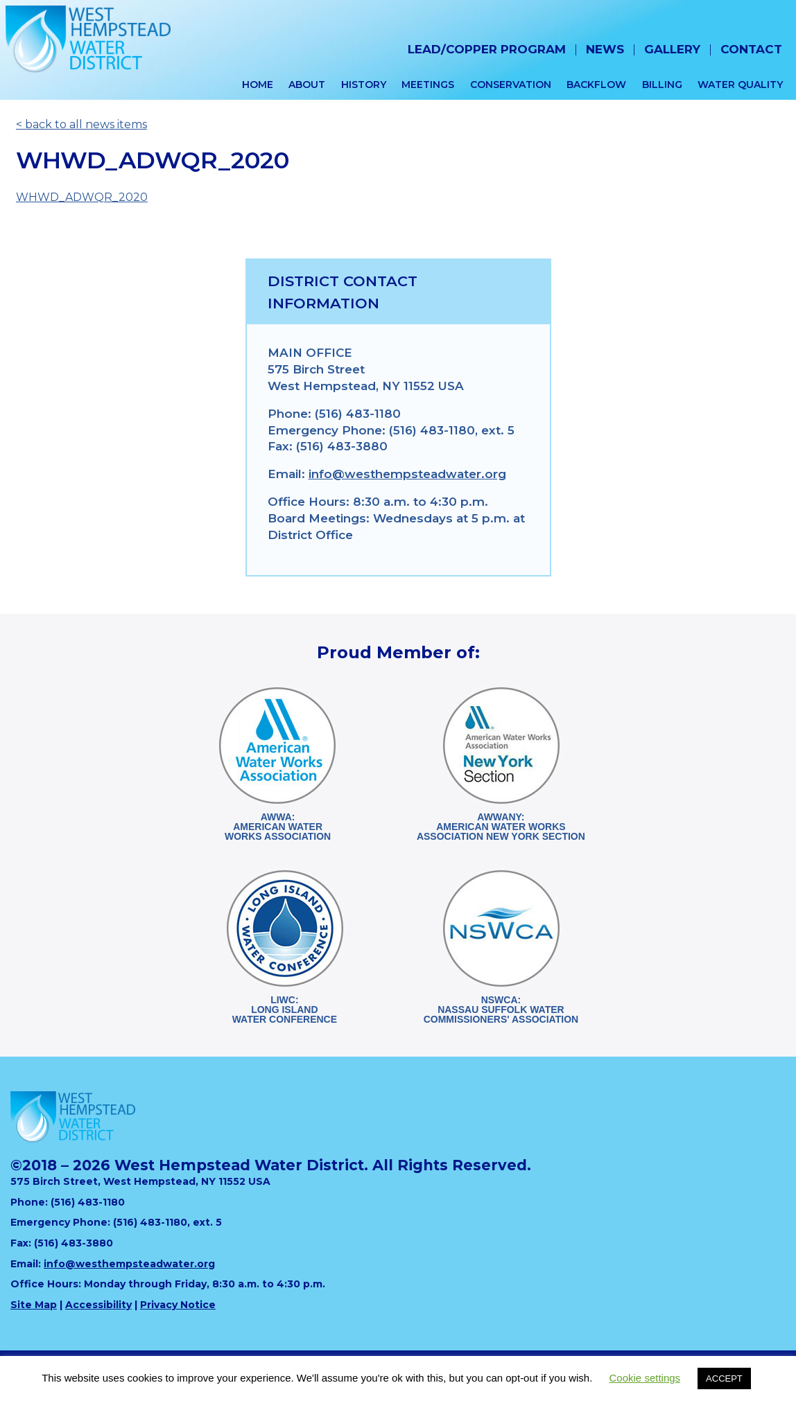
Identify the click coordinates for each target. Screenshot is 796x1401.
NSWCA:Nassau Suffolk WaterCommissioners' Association (501, 1009)
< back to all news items (81, 124)
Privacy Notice (178, 1304)
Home (257, 84)
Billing (662, 84)
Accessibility (98, 1304)
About (306, 84)
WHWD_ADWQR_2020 (82, 197)
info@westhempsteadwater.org (407, 474)
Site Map (33, 1304)
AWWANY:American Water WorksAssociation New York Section (501, 826)
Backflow (596, 84)
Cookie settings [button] (645, 1378)
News (605, 49)
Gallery (672, 49)
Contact (751, 49)
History (363, 84)
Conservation (510, 84)
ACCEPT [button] (724, 1378)
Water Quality (740, 84)
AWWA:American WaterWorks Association (278, 826)
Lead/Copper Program (487, 49)
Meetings (427, 84)
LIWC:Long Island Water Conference (284, 1009)
